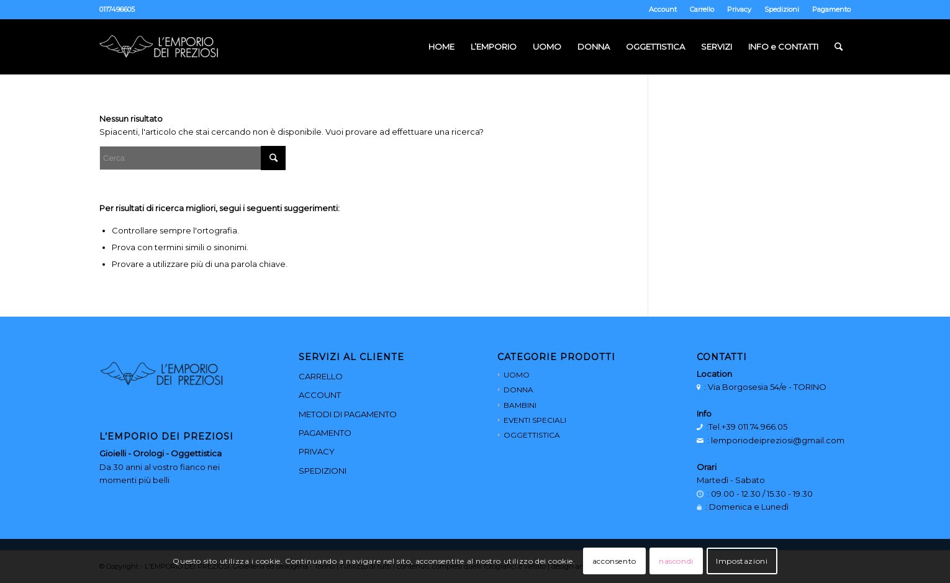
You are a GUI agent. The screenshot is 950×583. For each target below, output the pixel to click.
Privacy (739, 9)
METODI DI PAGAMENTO (348, 414)
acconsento (614, 561)
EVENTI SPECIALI (535, 420)
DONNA (518, 389)
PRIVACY (317, 451)
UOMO (517, 374)
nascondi (676, 561)
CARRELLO (321, 376)
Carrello (702, 9)
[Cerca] (838, 46)
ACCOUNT (320, 395)
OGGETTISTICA (532, 435)
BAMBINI (520, 405)
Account (663, 9)
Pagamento (831, 9)
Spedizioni (781, 9)
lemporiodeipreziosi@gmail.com (777, 440)
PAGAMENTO (325, 433)
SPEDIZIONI (322, 471)
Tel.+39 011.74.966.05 (747, 427)
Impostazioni (741, 561)
